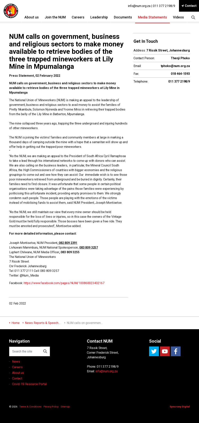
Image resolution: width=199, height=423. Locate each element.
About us (33, 17)
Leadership (101, 17)
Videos (180, 17)
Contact (189, 5)
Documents (125, 17)
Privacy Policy (51, 406)
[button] (45, 355)
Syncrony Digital (180, 406)
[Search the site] (29, 355)
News (16, 373)
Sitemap (65, 406)
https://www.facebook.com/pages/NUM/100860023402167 (64, 283)
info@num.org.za (106, 371)
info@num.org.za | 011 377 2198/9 (151, 6)
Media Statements (154, 17)
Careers (79, 17)
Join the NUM (56, 17)
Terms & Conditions (30, 406)
